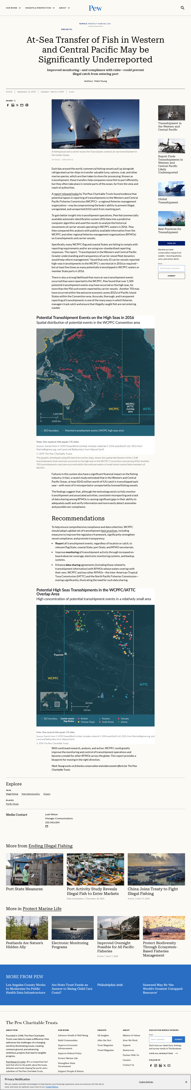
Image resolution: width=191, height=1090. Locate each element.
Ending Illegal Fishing (51, 845)
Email (160, 263)
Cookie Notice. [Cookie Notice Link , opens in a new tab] (52, 1087)
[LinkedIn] (160, 1065)
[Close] (186, 1082)
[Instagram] (155, 1065)
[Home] (31, 1022)
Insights (102, 1030)
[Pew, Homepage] (95, 8)
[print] (27, 105)
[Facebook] (151, 1065)
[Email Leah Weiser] (46, 825)
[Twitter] (164, 1065)
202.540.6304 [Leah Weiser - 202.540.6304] (52, 821)
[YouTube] (169, 1065)
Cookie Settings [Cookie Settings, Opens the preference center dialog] (146, 1082)
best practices (109, 530)
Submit (171, 275)
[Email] (171, 268)
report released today (66, 193)
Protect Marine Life (42, 908)
